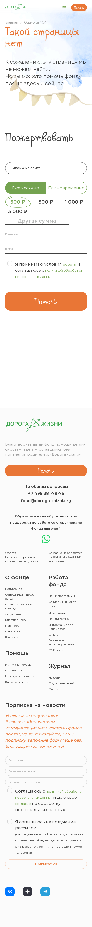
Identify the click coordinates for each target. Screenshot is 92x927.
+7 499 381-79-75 (46, 443)
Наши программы (66, 560)
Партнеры (15, 597)
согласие (67, 791)
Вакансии (14, 604)
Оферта (12, 503)
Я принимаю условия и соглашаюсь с (44, 288)
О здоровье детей (66, 661)
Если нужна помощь (16, 656)
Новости (57, 654)
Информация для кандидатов (65, 597)
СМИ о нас (59, 625)
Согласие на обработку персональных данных (62, 510)
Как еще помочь (20, 665)
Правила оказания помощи (22, 574)
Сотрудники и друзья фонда (18, 562)
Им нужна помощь (23, 640)
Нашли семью (62, 587)
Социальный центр (67, 567)
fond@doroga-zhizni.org (46, 450)
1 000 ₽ (21, 215)
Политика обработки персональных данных (19, 516)
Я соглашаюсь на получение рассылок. (46, 831)
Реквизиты (59, 524)
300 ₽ (21, 203)
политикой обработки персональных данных (43, 291)
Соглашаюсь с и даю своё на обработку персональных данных (44, 792)
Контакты (14, 611)
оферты (71, 279)
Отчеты (55, 606)
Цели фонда (16, 553)
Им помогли (17, 646)
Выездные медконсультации (65, 616)
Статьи (55, 668)
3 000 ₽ (70, 215)
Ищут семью (60, 581)
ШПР (54, 574)
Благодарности (19, 590)
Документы (16, 583)
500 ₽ (70, 203)
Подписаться (46, 860)
